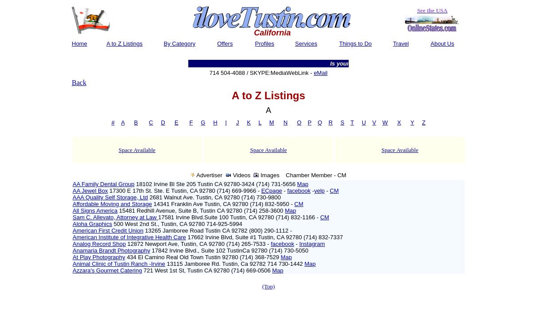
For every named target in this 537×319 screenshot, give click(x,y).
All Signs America (95, 210)
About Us (442, 43)
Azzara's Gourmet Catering (107, 270)
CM (334, 190)
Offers (225, 43)
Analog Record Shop (99, 244)
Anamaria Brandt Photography (111, 250)
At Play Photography (99, 257)
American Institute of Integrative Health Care (129, 237)
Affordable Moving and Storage (112, 204)
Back (79, 82)
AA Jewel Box (90, 190)
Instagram (312, 244)
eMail (320, 73)
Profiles (264, 43)
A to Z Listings (124, 43)
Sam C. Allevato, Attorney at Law (115, 217)
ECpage (271, 190)
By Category (180, 43)
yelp (319, 190)
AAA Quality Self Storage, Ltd (110, 197)
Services (306, 43)
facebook (299, 190)
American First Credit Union (108, 230)
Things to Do (355, 43)
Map (302, 184)
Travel (401, 43)
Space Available (137, 150)
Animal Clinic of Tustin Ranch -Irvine (119, 264)
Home (79, 43)
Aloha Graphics (92, 224)
